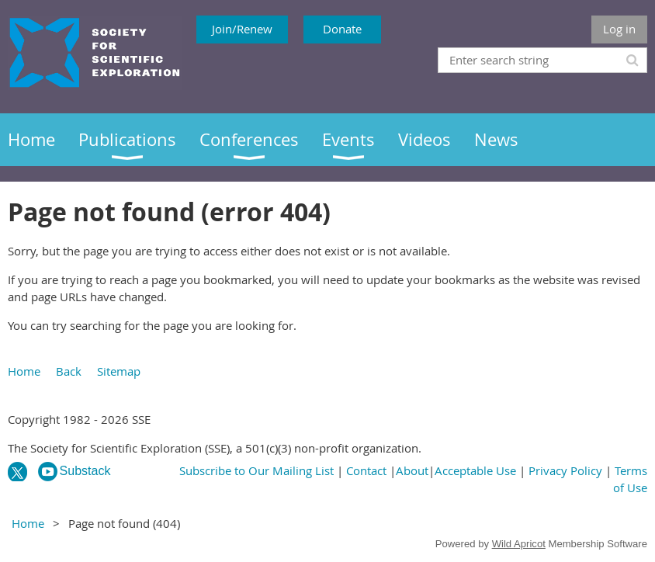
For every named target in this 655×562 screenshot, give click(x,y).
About (412, 470)
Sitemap (118, 371)
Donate (342, 28)
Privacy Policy (565, 470)
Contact (366, 470)
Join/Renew (242, 28)
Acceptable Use (475, 470)
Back (68, 371)
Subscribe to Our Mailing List (256, 470)
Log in (619, 28)
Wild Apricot (519, 544)
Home (24, 371)
